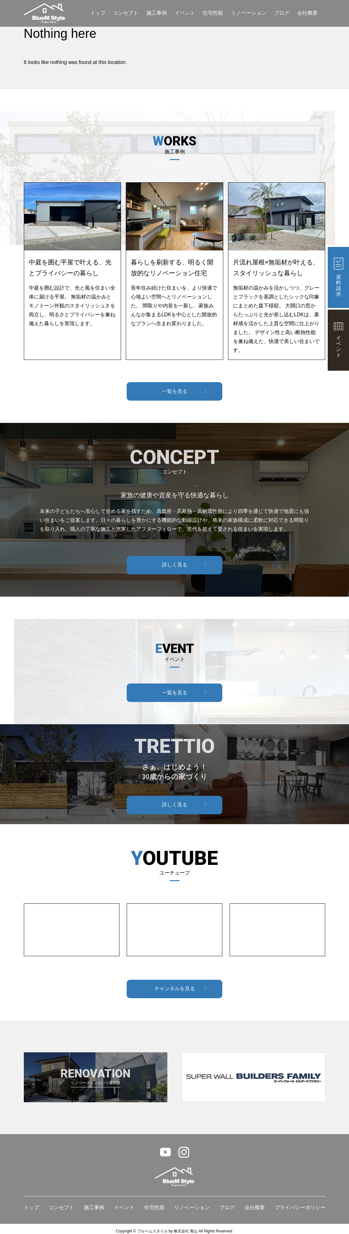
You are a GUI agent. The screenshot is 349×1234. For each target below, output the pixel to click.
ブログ (281, 13)
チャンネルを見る (174, 988)
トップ (97, 13)
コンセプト (125, 13)
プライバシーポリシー (300, 1207)
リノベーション (248, 13)
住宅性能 (213, 13)
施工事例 (156, 13)
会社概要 (307, 13)
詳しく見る (174, 564)
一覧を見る (174, 391)
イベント (185, 13)
